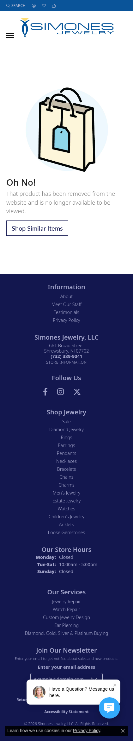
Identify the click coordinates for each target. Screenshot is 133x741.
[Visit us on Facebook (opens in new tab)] (45, 392)
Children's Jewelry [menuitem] (66, 517)
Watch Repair (66, 609)
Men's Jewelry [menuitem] (66, 493)
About (66, 296)
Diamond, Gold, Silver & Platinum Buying (66, 633)
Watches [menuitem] (66, 509)
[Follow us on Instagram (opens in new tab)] (60, 392)
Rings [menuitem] (66, 437)
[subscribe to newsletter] (94, 679)
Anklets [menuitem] (66, 524)
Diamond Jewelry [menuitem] (66, 429)
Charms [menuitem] (66, 485)
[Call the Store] (66, 356)
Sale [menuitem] (66, 421)
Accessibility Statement (66, 711)
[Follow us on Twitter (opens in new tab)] (77, 392)
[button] (16, 5)
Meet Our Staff (66, 304)
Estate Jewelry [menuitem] (66, 501)
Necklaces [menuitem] (66, 461)
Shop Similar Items (37, 228)
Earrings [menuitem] (66, 445)
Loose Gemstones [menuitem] (66, 532)
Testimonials (66, 312)
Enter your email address (66, 667)
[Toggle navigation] (10, 35)
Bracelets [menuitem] (66, 469)
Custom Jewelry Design (66, 617)
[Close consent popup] (123, 731)
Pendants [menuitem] (66, 453)
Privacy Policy (66, 320)
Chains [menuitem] (67, 477)
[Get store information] (66, 362)
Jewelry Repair (66, 601)
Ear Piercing (66, 625)
